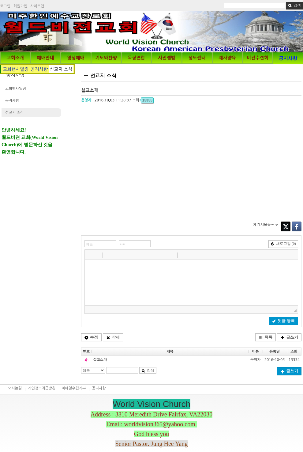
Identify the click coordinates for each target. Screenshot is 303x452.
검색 (294, 5)
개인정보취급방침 (41, 388)
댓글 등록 (283, 320)
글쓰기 (289, 337)
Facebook (296, 226)
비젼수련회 (257, 57)
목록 (265, 337)
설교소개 (100, 360)
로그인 (5, 6)
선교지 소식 (61, 69)
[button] (90, 255)
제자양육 (227, 57)
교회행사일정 (16, 69)
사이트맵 (37, 6)
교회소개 (15, 57)
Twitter (285, 226)
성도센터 (196, 57)
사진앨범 (166, 57)
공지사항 (288, 58)
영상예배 (75, 57)
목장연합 (136, 57)
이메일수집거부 (74, 388)
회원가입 (20, 6)
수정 (91, 337)
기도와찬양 (106, 57)
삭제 (113, 337)
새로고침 (283, 243)
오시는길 (15, 388)
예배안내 (45, 57)
